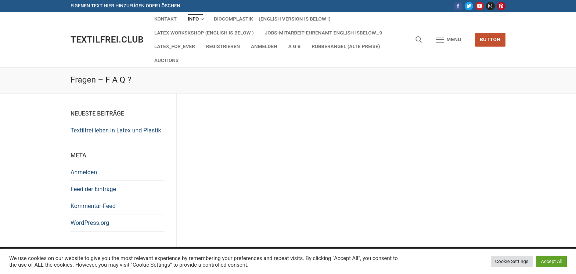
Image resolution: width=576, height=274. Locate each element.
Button (490, 39)
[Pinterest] (501, 6)
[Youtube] (479, 6)
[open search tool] (418, 39)
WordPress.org (90, 222)
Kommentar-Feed (93, 205)
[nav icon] (448, 39)
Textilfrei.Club (107, 39)
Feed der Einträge (93, 189)
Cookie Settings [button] (512, 261)
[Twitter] (469, 6)
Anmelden (84, 172)
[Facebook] (458, 6)
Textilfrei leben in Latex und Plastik (116, 130)
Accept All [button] (551, 261)
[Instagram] (490, 6)
